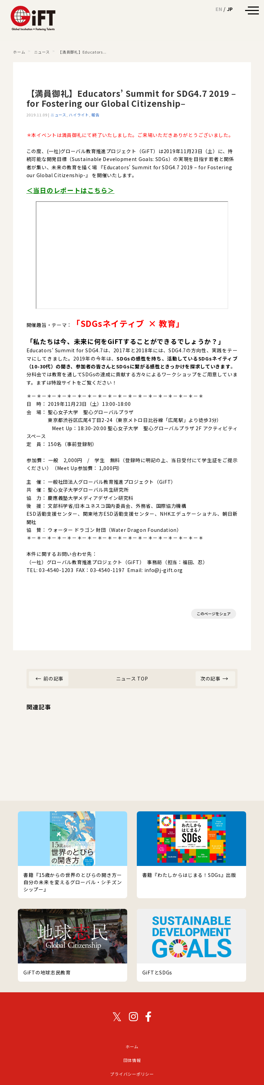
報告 (95, 114)
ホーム (132, 1046)
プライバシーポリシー (132, 1074)
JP (230, 8)
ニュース (58, 114)
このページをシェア (214, 613)
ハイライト (79, 114)
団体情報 (132, 1060)
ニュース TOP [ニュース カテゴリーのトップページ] (132, 678)
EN (219, 8)
